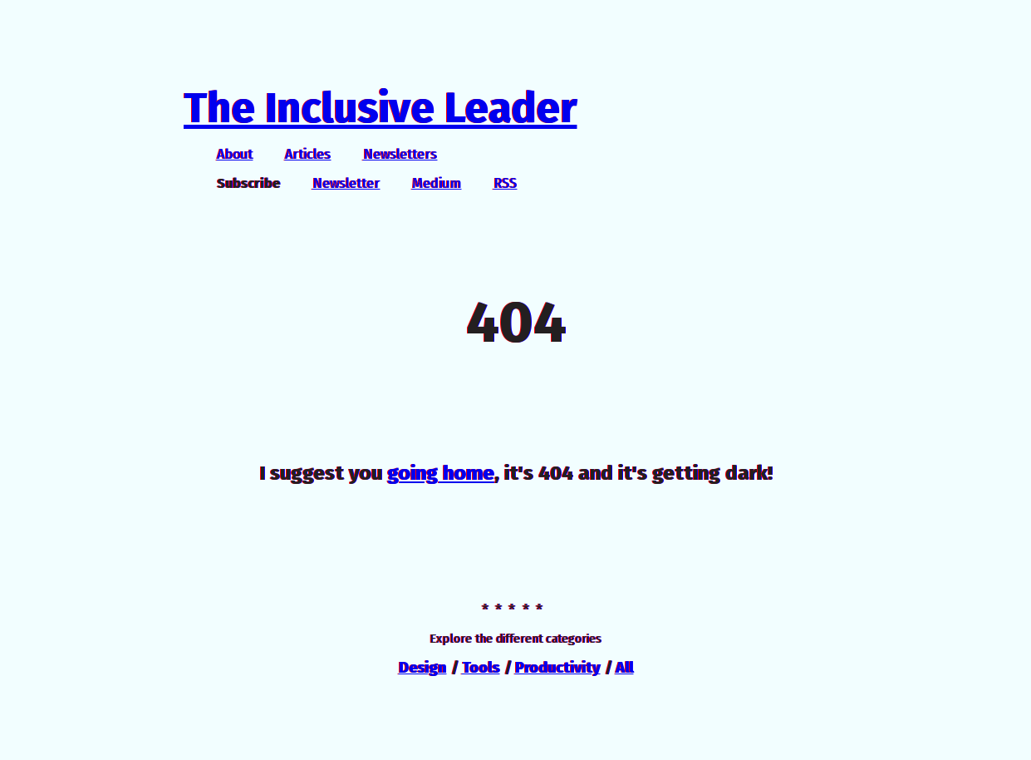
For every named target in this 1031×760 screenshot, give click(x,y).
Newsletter (346, 183)
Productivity (557, 668)
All (624, 668)
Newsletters (400, 154)
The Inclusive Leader (380, 108)
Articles (308, 154)
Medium (436, 183)
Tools (480, 668)
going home (440, 473)
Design (422, 668)
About (235, 154)
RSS (505, 183)
